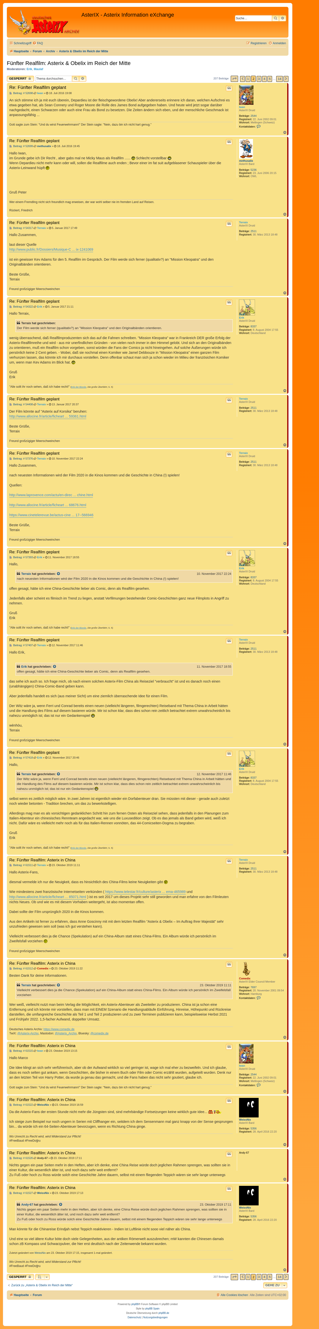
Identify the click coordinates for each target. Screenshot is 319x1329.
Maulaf (38, 69)
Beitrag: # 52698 (21, 93)
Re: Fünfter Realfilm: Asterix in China (42, 860)
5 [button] (270, 79)
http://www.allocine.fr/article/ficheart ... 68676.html (47, 505)
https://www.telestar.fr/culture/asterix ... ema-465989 (145, 892)
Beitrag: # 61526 (21, 1158)
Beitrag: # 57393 (21, 557)
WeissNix (245, 1119)
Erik (29, 69)
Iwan (242, 107)
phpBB (135, 1304)
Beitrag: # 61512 (21, 968)
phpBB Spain (152, 1308)
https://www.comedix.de (59, 1029)
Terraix (243, 222)
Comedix (244, 978)
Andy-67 (27, 1204)
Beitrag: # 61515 (21, 1050)
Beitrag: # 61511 (21, 865)
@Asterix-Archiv (28, 1033)
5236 (253, 169)
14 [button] (279, 79)
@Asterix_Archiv (66, 1033)
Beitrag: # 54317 (21, 228)
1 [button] (248, 79)
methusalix (246, 160)
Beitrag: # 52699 (21, 146)
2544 (253, 115)
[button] (234, 79)
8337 (253, 326)
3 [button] (259, 79)
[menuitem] (38, 43)
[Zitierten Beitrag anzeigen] (58, 573)
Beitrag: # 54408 (21, 404)
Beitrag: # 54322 (21, 306)
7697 (253, 987)
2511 (253, 231)
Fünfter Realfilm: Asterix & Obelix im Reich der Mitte (69, 63)
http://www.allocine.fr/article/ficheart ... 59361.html (47, 416)
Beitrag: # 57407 (21, 645)
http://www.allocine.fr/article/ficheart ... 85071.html (47, 897)
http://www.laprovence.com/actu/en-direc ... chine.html (51, 495)
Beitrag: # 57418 (21, 757)
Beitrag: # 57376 (21, 458)
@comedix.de (99, 1033)
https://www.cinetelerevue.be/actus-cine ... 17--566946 (51, 515)
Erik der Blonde (78, 387)
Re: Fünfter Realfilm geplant (37, 87)
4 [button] (264, 79)
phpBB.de (163, 1313)
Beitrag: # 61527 (21, 1193)
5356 (253, 1128)
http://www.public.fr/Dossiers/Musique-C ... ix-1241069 (51, 249)
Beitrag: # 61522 (21, 1104)
